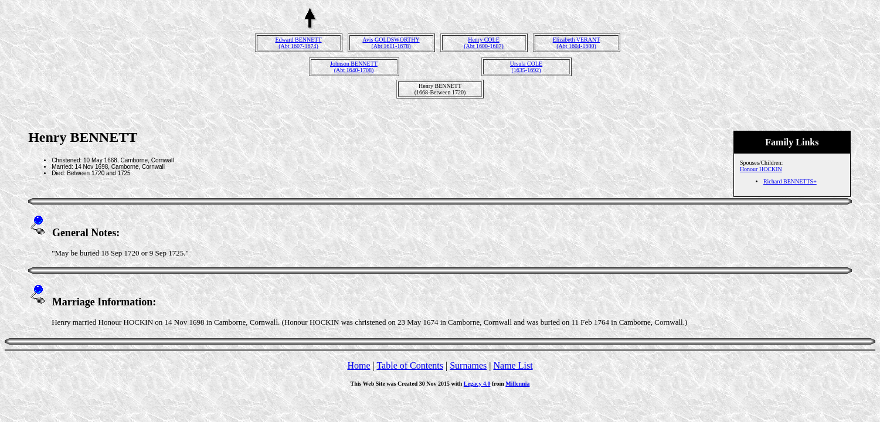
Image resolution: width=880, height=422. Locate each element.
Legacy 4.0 (477, 383)
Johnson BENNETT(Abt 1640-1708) (354, 66)
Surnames (468, 365)
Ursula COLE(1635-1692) (526, 66)
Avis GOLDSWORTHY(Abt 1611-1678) (390, 42)
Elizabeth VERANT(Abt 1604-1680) (576, 42)
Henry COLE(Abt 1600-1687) (484, 42)
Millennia (517, 383)
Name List (512, 365)
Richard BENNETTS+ (790, 181)
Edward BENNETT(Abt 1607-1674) (298, 42)
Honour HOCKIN (761, 169)
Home (358, 365)
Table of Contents (409, 365)
